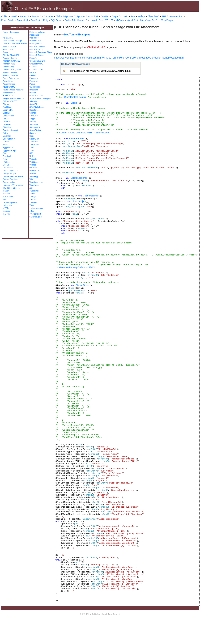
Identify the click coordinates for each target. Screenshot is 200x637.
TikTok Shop (35, 145)
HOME (13, 16)
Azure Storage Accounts (13, 90)
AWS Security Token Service (15, 43)
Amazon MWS (9, 64)
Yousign (33, 196)
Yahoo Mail (34, 191)
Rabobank (34, 90)
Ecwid (5, 145)
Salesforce (34, 110)
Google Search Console (13, 176)
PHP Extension (169, 16)
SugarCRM (34, 139)
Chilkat (4, 16)
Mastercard (34, 35)
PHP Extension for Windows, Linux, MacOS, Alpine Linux (100, 71)
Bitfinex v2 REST (10, 101)
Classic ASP (92, 16)
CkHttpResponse (79, 178)
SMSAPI (33, 104)
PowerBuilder (8, 20)
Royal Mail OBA (36, 95)
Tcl (73, 20)
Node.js (141, 16)
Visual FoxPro (152, 20)
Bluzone (6, 104)
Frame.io (6, 162)
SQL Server (57, 20)
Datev (5, 133)
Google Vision (9, 182)
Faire (5, 159)
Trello (32, 147)
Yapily (32, 194)
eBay (32, 211)
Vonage (33, 165)
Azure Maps (8, 81)
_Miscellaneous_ (37, 208)
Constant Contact (10, 130)
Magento (6, 211)
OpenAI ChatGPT (37, 69)
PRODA (33, 72)
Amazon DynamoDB (11, 61)
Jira (4, 199)
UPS (32, 153)
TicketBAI (34, 142)
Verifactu (33, 159)
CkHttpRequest (77, 138)
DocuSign (7, 136)
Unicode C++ (96, 20)
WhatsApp (34, 176)
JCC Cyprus (8, 196)
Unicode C (82, 20)
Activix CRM (8, 49)
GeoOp (6, 165)
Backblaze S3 (9, 93)
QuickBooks (35, 87)
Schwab (33, 113)
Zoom (32, 205)
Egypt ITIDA (8, 147)
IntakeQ (6, 194)
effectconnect (35, 214)
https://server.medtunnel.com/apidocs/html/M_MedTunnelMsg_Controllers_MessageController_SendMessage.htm (119, 57)
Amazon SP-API (10, 72)
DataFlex (105, 16)
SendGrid (34, 116)
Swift (67, 20)
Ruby (45, 20)
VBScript (120, 20)
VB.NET (109, 20)
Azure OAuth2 (9, 87)
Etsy (5, 153)
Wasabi (33, 173)
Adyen (5, 52)
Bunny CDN (8, 110)
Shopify (33, 121)
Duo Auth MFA (9, 139)
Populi (32, 84)
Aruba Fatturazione (11, 78)
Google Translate (10, 179)
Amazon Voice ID (10, 75)
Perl (181, 16)
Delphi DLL (117, 16)
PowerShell (22, 20)
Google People (9, 173)
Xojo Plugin (167, 20)
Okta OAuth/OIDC (37, 61)
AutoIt (35, 16)
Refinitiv (33, 93)
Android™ (25, 16)
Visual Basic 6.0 (135, 20)
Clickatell (7, 124)
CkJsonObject (79, 201)
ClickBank (7, 121)
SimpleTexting (36, 130)
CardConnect (8, 116)
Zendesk (33, 202)
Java (133, 16)
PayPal (33, 75)
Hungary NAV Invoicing (13, 185)
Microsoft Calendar (38, 46)
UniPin (32, 156)
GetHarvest (8, 168)
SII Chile (33, 101)
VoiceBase (34, 162)
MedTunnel (34, 38)
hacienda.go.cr (36, 217)
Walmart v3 (34, 171)
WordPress (34, 185)
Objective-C (153, 16)
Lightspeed (7, 205)
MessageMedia (36, 43)
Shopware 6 (35, 127)
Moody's (33, 58)
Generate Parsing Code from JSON (76, 267)
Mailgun (6, 214)
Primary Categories (11, 32)
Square (33, 133)
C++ (51, 16)
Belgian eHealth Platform (13, 98)
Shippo (32, 119)
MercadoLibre (35, 41)
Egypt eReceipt (9, 150)
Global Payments (10, 171)
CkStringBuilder (91, 195)
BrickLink (7, 107)
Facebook (7, 156)
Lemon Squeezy (10, 202)
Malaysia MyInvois (37, 32)
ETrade (6, 142)
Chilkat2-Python (64, 16)
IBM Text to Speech (11, 188)
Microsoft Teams (36, 55)
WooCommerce (36, 182)
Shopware (34, 124)
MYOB (6, 208)
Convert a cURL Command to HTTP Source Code (84, 132)
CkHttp (74, 103)
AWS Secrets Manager (12, 41)
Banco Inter (8, 95)
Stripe (32, 136)
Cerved (6, 119)
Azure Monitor (9, 84)
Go (126, 16)
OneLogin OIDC (36, 64)
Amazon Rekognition (12, 69)
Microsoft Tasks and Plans (41, 52)
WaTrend (33, 168)
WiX (31, 179)
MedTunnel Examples (77, 34)
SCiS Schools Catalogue (40, 98)
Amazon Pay (8, 67)
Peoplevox (34, 81)
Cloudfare (7, 127)
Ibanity (6, 191)
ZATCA (33, 199)
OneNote (33, 67)
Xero (32, 188)
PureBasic (36, 20)
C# (45, 16)
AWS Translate (9, 46)
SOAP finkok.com (37, 107)
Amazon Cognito (10, 58)
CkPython (79, 16)
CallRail (6, 113)
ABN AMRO (8, 38)
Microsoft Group (36, 49)
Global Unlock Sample (75, 97)
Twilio (32, 150)
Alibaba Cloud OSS (11, 55)
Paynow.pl (34, 78)
